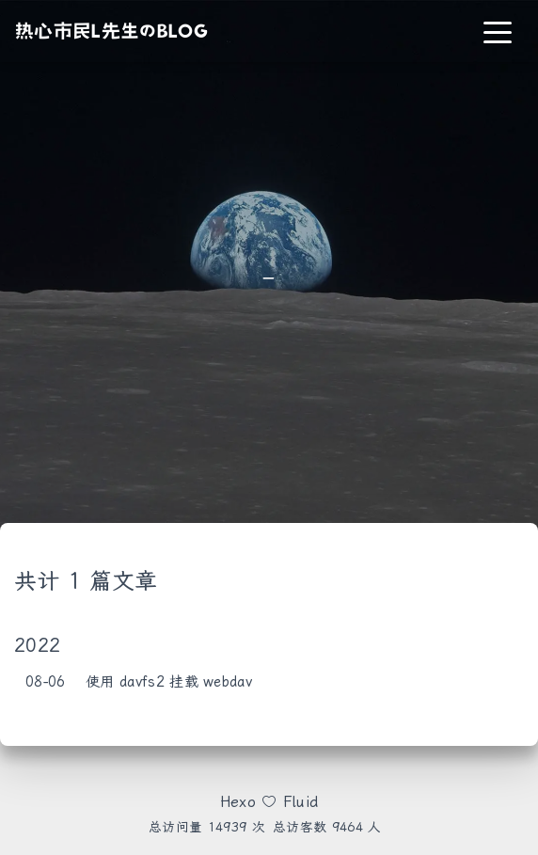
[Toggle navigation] (497, 31)
